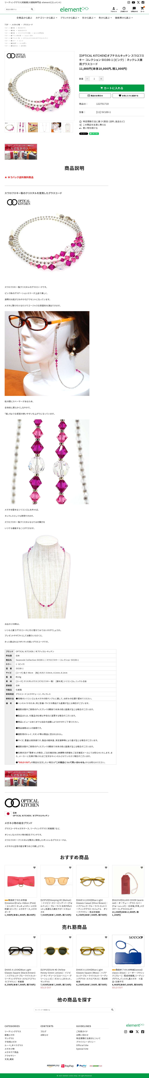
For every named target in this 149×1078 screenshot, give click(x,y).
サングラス (9, 1038)
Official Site (82, 1045)
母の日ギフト (22, 28)
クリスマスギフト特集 (24, 33)
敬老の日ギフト (22, 30)
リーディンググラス (13, 1031)
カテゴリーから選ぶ (45, 17)
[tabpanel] (39, 86)
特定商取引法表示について (88, 1038)
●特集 (13, 28)
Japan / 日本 (28, 35)
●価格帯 (13, 43)
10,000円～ (23, 43)
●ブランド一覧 (15, 38)
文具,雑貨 (9, 1059)
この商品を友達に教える (92, 124)
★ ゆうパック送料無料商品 (19, 177)
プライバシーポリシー (86, 1041)
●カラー (13, 41)
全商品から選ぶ (24, 17)
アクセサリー (10, 1055)
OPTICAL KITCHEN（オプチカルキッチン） (35, 38)
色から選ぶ (104, 17)
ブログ (43, 1031)
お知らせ (44, 1034)
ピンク (21, 41)
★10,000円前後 (39, 33)
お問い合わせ (82, 1034)
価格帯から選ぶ (123, 17)
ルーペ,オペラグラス (14, 1045)
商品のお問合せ (95, 95)
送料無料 (23, 46)
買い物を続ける (88, 127)
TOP (6, 28)
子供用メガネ (11, 1041)
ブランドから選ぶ (68, 17)
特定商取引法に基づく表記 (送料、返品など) (102, 121)
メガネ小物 (10, 1048)
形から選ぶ (87, 17)
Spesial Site (82, 1048)
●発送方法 (14, 46)
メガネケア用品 (12, 1052)
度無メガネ (10, 1034)
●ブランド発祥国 (16, 35)
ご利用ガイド (82, 1031)
